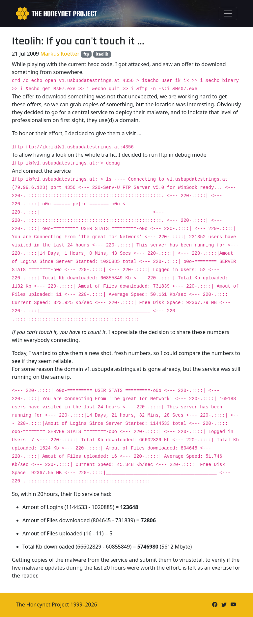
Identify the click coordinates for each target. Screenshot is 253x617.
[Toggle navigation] (228, 13)
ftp (86, 54)
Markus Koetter (59, 53)
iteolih (102, 54)
